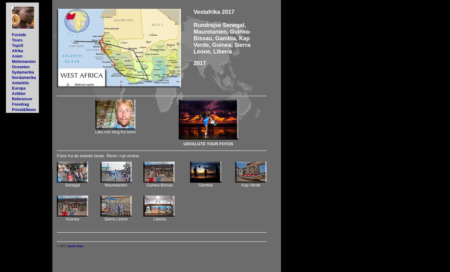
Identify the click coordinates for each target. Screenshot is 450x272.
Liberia (160, 219)
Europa (18, 88)
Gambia (206, 185)
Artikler (19, 94)
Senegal (72, 185)
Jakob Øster (75, 246)
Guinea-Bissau (159, 185)
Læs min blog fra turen (115, 132)
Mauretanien (116, 185)
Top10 (17, 45)
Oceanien (20, 67)
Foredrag (20, 104)
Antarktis (20, 83)
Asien (17, 56)
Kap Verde (251, 185)
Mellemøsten (24, 61)
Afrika (17, 51)
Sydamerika (23, 72)
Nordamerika (24, 77)
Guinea (72, 219)
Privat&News (24, 110)
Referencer (22, 99)
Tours (17, 40)
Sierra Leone (116, 219)
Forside (19, 35)
